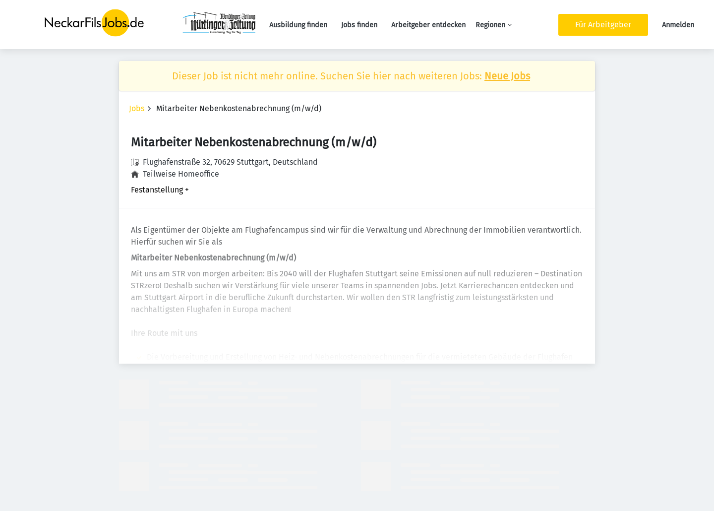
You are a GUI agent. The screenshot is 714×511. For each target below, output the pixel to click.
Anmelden (678, 25)
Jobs (136, 108)
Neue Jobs (507, 76)
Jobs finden (359, 25)
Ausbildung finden (298, 25)
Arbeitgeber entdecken (428, 25)
